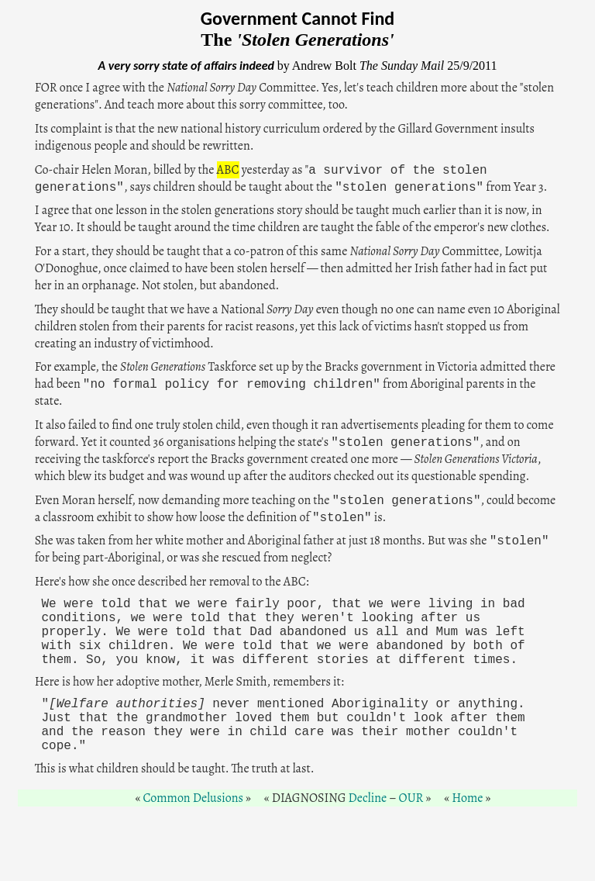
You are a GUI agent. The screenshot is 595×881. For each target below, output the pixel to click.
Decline (368, 798)
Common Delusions (193, 798)
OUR (411, 798)
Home (467, 798)
